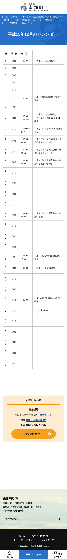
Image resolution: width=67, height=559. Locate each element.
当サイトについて (40, 536)
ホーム (4, 17)
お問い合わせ (32, 433)
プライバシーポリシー (24, 540)
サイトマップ (47, 540)
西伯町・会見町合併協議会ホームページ (23, 20)
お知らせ (49, 20)
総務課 (14, 17)
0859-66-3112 (36, 420)
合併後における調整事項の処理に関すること (41, 17)
